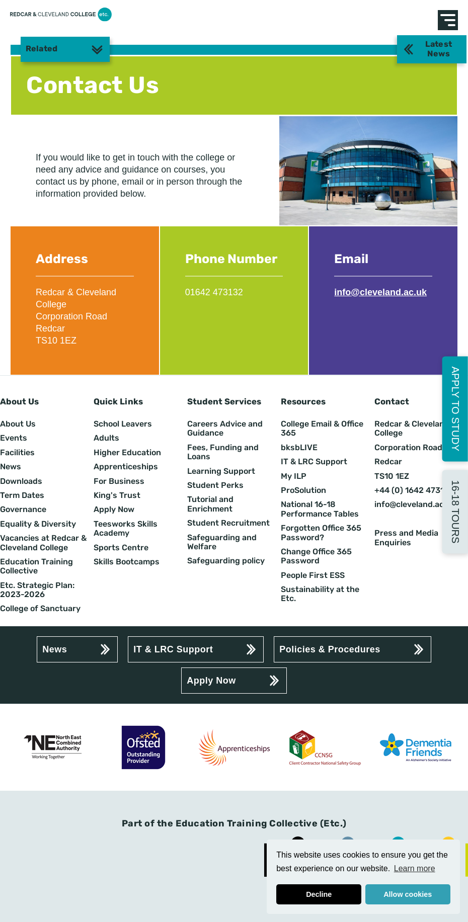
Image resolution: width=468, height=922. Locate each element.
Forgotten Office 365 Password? (321, 533)
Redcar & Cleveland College (411, 429)
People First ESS (313, 575)
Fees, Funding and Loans (223, 452)
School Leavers (123, 424)
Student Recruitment (228, 523)
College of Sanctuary (40, 608)
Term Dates (22, 495)
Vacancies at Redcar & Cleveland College (43, 543)
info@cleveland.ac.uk (380, 292)
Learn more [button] (414, 868)
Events (13, 438)
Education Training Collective (36, 566)
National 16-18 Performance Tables (320, 509)
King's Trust (117, 495)
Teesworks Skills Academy (126, 529)
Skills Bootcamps (127, 561)
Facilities (17, 452)
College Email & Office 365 (322, 429)
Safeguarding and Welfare (222, 542)
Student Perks (215, 485)
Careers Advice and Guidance (225, 429)
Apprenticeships (126, 466)
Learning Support (221, 471)
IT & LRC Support (314, 461)
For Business (119, 481)
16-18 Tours (455, 511)
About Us (18, 424)
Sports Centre (121, 547)
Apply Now (114, 509)
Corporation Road (408, 447)
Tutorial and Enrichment (210, 504)
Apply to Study (455, 408)
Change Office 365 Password (316, 556)
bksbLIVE (299, 447)
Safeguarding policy (226, 560)
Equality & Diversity (38, 524)
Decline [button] (319, 894)
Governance (23, 509)
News (10, 466)
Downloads (21, 481)
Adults (106, 438)
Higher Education (127, 452)
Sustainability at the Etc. (320, 594)
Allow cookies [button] (407, 894)
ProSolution (303, 490)
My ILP (293, 476)
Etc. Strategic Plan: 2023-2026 (37, 590)
